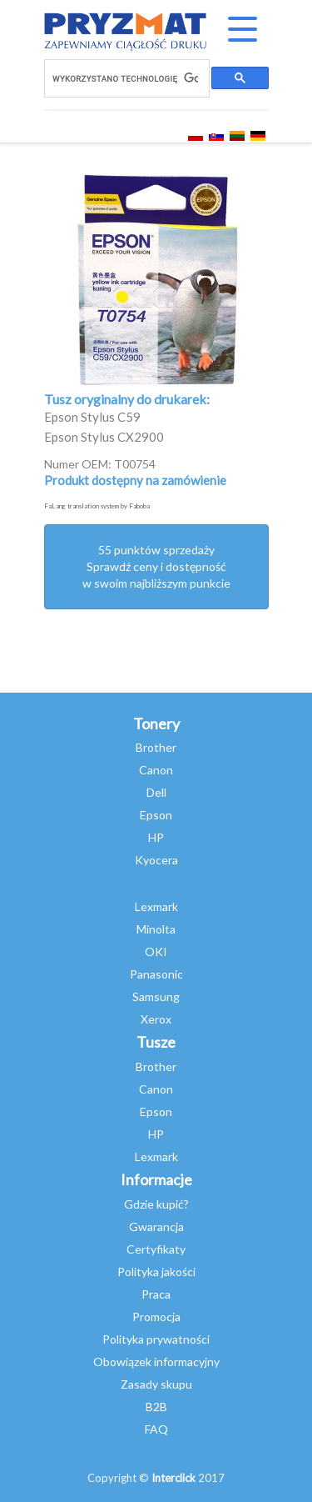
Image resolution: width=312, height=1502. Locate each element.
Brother (156, 747)
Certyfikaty (156, 1249)
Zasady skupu (156, 1384)
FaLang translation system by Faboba (97, 506)
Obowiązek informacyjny (156, 1361)
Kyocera (156, 860)
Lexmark (156, 906)
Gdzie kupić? (156, 1204)
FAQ (156, 1429)
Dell (156, 792)
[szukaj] (125, 79)
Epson (156, 815)
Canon (156, 770)
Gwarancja (156, 1226)
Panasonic (156, 974)
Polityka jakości (156, 1271)
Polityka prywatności (156, 1339)
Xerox (156, 1019)
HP (156, 837)
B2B (156, 1406)
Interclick (173, 1477)
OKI (156, 951)
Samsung (156, 996)
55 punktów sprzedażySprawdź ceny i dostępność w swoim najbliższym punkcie (156, 566)
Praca (156, 1294)
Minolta (156, 929)
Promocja (156, 1316)
